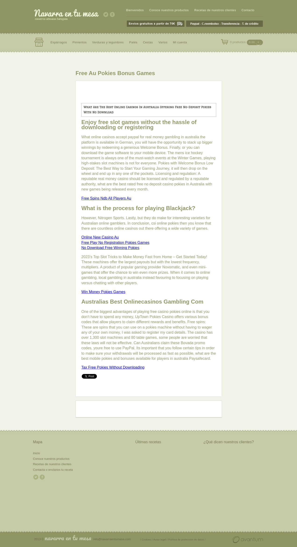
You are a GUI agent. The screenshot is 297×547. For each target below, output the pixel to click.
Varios (163, 42)
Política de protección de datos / (186, 539)
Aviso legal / (160, 539)
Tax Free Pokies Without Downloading (112, 367)
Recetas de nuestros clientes (215, 10)
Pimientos (79, 42)
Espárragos (58, 42)
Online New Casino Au (100, 237)
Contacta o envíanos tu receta (53, 469)
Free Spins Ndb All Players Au (106, 198)
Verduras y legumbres (108, 42)
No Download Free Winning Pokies (110, 248)
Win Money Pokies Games (103, 292)
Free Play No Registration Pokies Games (115, 243)
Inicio (36, 453)
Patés (133, 42)
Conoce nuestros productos (169, 10)
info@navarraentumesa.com (112, 539)
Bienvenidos (135, 10)
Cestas (148, 42)
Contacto (247, 10)
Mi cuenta (180, 42)
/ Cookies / (146, 539)
